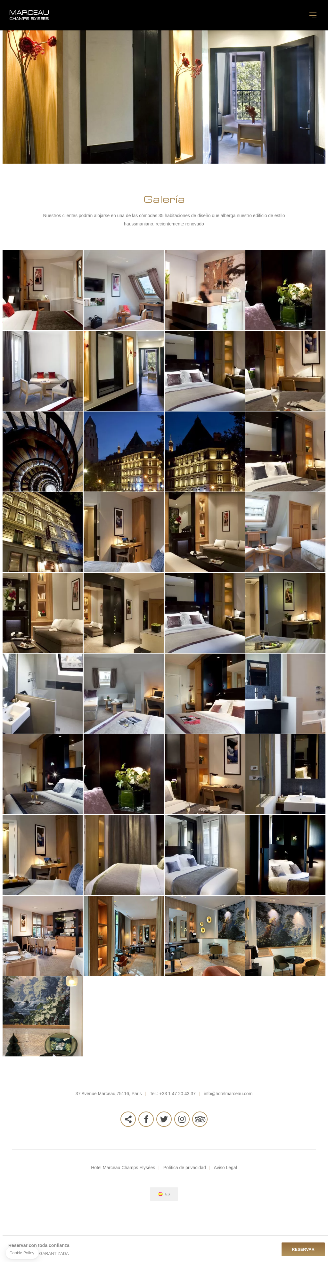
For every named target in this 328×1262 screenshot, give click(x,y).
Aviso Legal (225, 1167)
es (167, 1194)
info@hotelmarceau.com (228, 1093)
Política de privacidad (184, 1167)
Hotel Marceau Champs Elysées (123, 1167)
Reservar (303, 1249)
